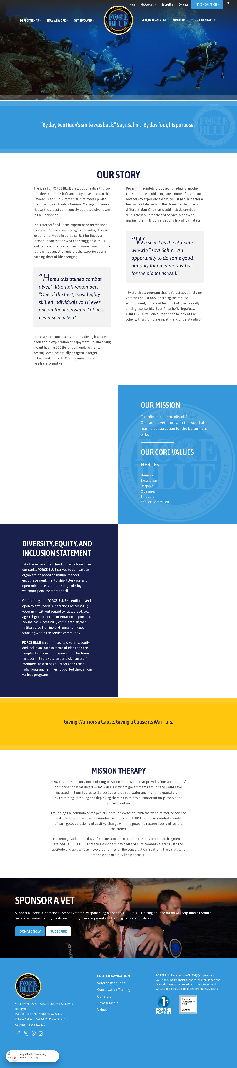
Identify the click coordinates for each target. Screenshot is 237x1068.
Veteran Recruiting (111, 983)
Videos (102, 1010)
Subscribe (58, 931)
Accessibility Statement (50, 1018)
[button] (228, 3)
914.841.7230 (37, 1024)
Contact (20, 1024)
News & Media (107, 1003)
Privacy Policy (23, 1018)
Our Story (104, 996)
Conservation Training (113, 990)
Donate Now (30, 931)
